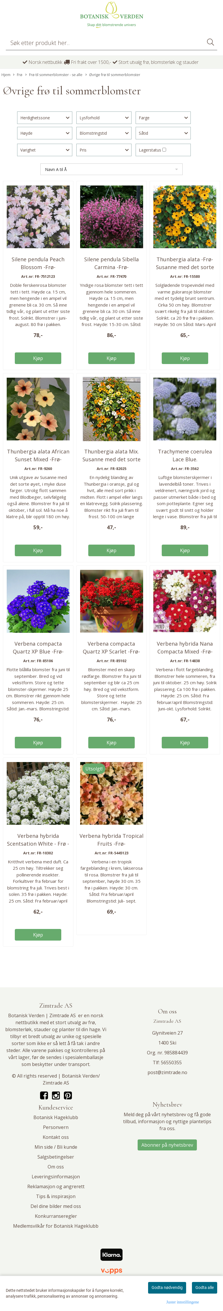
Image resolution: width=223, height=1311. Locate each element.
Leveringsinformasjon (56, 1176)
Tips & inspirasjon (55, 1196)
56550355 (171, 1062)
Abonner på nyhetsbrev (167, 1145)
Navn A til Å (56, 169)
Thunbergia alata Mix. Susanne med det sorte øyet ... (111, 459)
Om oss (56, 1167)
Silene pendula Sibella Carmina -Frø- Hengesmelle (111, 267)
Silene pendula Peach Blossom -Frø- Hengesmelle (38, 267)
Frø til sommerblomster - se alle (53, 75)
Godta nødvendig (167, 1287)
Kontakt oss (56, 1137)
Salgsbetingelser (55, 1157)
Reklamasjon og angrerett (55, 1186)
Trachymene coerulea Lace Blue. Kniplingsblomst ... (185, 459)
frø (91, 1022)
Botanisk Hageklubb (55, 1117)
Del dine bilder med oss (55, 1206)
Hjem (5, 74)
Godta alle (204, 1287)
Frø (17, 75)
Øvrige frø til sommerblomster (112, 75)
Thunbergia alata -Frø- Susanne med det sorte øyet (185, 267)
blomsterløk (18, 1029)
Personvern (56, 1127)
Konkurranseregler (56, 1216)
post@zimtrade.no (167, 1072)
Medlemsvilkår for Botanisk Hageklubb (55, 1226)
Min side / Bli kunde (56, 1147)
